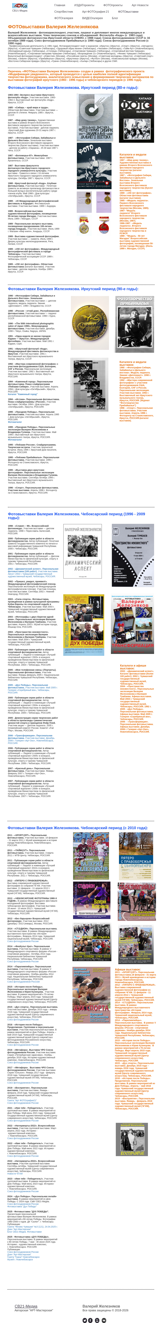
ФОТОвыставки (128, 11)
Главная (59, 5)
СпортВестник (63, 11)
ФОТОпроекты (113, 5)
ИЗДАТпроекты (84, 5)
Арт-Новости (140, 5)
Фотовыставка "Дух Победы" (22, 1206)
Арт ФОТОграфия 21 (95, 11)
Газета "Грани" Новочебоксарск (23, 1257)
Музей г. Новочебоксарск (20, 1259)
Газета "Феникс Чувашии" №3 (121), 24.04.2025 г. (32, 1226)
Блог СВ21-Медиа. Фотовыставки (24, 1231)
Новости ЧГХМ (15, 1173)
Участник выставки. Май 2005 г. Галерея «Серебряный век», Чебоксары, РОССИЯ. (33, 689)
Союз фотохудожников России (23, 941)
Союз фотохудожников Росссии (23, 981)
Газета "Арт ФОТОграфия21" (22, 1100)
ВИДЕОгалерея (92, 18)
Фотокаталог (15, 422)
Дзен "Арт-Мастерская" (19, 1229)
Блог (115, 18)
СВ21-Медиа (19, 10)
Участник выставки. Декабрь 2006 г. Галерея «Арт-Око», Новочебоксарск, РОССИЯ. (31, 739)
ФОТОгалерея (63, 18)
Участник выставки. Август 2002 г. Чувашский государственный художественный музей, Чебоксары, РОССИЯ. (33, 573)
